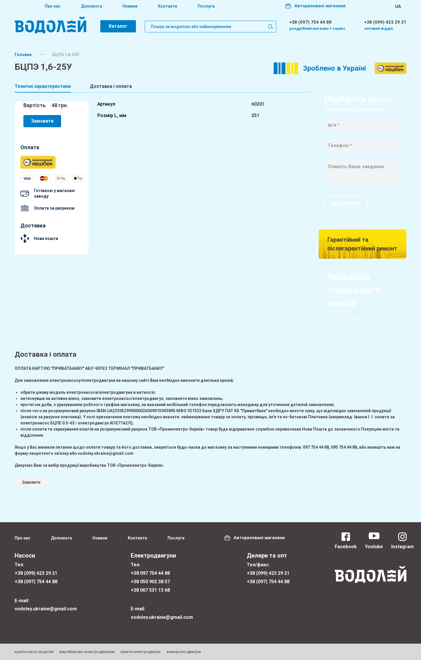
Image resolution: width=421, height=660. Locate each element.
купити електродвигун (140, 651)
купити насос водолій (34, 651)
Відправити (346, 203)
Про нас (53, 6)
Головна (23, 55)
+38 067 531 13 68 (150, 590)
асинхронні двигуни (183, 651)
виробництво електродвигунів (87, 651)
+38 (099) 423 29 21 (385, 22)
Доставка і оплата (111, 86)
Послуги (206, 6)
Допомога (91, 6)
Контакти (167, 6)
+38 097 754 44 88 (150, 573)
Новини (129, 6)
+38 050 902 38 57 (150, 581)
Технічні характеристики (43, 86)
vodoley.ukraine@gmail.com (46, 609)
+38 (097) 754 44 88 (310, 22)
